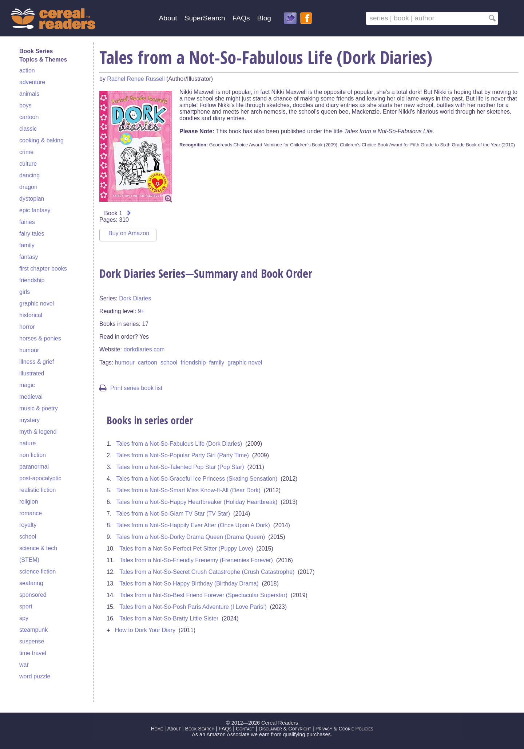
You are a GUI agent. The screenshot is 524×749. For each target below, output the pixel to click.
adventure (32, 82)
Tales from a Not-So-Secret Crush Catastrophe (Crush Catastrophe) (206, 572)
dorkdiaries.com (143, 349)
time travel (32, 653)
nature (27, 443)
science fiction (37, 571)
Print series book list (130, 388)
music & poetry (38, 408)
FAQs (241, 18)
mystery (29, 420)
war (24, 665)
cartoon (29, 117)
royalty (27, 525)
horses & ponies (40, 338)
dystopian (31, 199)
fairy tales (31, 233)
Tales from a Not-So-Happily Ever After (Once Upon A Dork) (193, 525)
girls (24, 292)
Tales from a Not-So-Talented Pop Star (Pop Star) (180, 467)
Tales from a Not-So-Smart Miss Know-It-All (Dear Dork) (188, 490)
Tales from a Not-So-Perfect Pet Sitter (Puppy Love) (186, 548)
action (27, 70)
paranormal (34, 467)
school (27, 536)
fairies (27, 222)
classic (28, 129)
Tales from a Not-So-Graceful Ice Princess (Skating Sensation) (196, 479)
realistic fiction (37, 490)
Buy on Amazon (128, 233)
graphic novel (36, 303)
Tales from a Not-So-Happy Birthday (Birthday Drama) (188, 583)
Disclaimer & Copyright (284, 729)
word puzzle (34, 676)
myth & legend (37, 432)
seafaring (31, 583)
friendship (31, 280)
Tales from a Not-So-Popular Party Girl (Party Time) (182, 455)
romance (30, 513)
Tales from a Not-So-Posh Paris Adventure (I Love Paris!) (193, 607)
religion (28, 501)
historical (30, 315)
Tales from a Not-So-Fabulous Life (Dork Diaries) (179, 444)
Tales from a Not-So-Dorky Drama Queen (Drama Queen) (190, 537)
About (168, 18)
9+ (141, 311)
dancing (29, 175)
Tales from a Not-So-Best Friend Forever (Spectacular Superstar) (203, 595)
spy (23, 618)
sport (25, 606)
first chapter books (43, 268)
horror (27, 327)
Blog (264, 18)
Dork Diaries (135, 298)
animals (29, 94)
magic (27, 385)
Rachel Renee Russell (135, 79)
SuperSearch (204, 18)
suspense (31, 641)
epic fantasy (34, 210)
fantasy (28, 257)
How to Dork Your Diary (145, 630)
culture (28, 164)
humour (29, 350)
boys (25, 105)
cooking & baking (41, 140)
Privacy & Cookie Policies (344, 729)
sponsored (33, 595)
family (27, 245)
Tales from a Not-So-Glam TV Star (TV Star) (173, 513)
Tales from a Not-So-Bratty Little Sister (168, 618)
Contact (245, 729)
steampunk (33, 630)
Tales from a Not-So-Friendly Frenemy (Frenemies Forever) (196, 560)
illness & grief (36, 362)
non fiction (32, 455)
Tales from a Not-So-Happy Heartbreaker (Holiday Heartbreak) (196, 502)
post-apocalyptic (40, 478)
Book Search (199, 729)
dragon (28, 187)
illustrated (31, 373)
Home (157, 729)
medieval (31, 397)
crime (26, 152)
